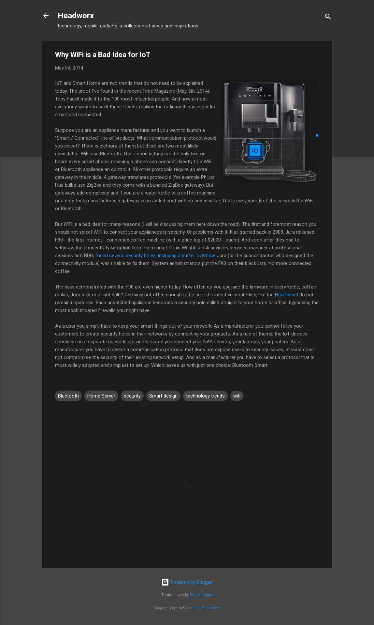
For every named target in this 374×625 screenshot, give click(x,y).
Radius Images (201, 595)
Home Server (101, 396)
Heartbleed (286, 295)
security (132, 396)
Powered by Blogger (187, 582)
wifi (236, 396)
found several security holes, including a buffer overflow (155, 255)
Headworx (76, 15)
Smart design (163, 396)
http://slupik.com (207, 608)
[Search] (328, 18)
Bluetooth (68, 396)
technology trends (205, 396)
